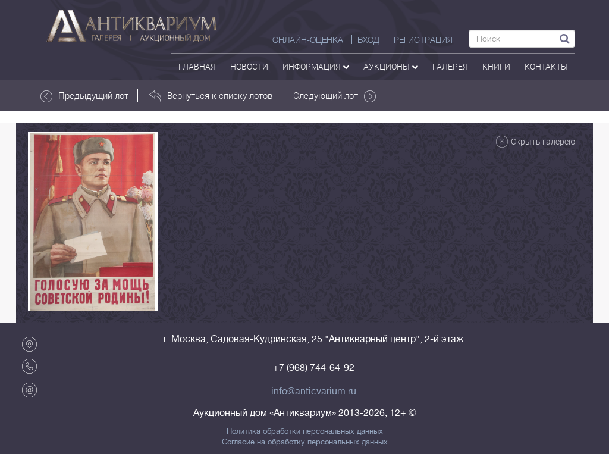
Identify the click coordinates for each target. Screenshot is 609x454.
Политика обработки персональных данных (305, 431)
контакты (546, 66)
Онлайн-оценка (307, 40)
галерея (450, 66)
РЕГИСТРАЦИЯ (423, 40)
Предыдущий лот (84, 95)
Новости (249, 66)
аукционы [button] (390, 66)
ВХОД (368, 40)
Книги (496, 66)
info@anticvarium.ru (313, 391)
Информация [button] (315, 66)
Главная (197, 66)
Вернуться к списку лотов (210, 95)
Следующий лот (334, 95)
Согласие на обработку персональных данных (305, 442)
